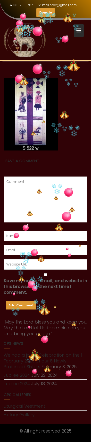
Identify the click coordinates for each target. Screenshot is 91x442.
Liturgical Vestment (24, 406)
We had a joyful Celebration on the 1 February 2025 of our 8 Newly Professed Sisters (43, 361)
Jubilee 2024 (17, 375)
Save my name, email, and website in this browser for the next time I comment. (45, 286)
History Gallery (19, 415)
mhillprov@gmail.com (57, 5)
